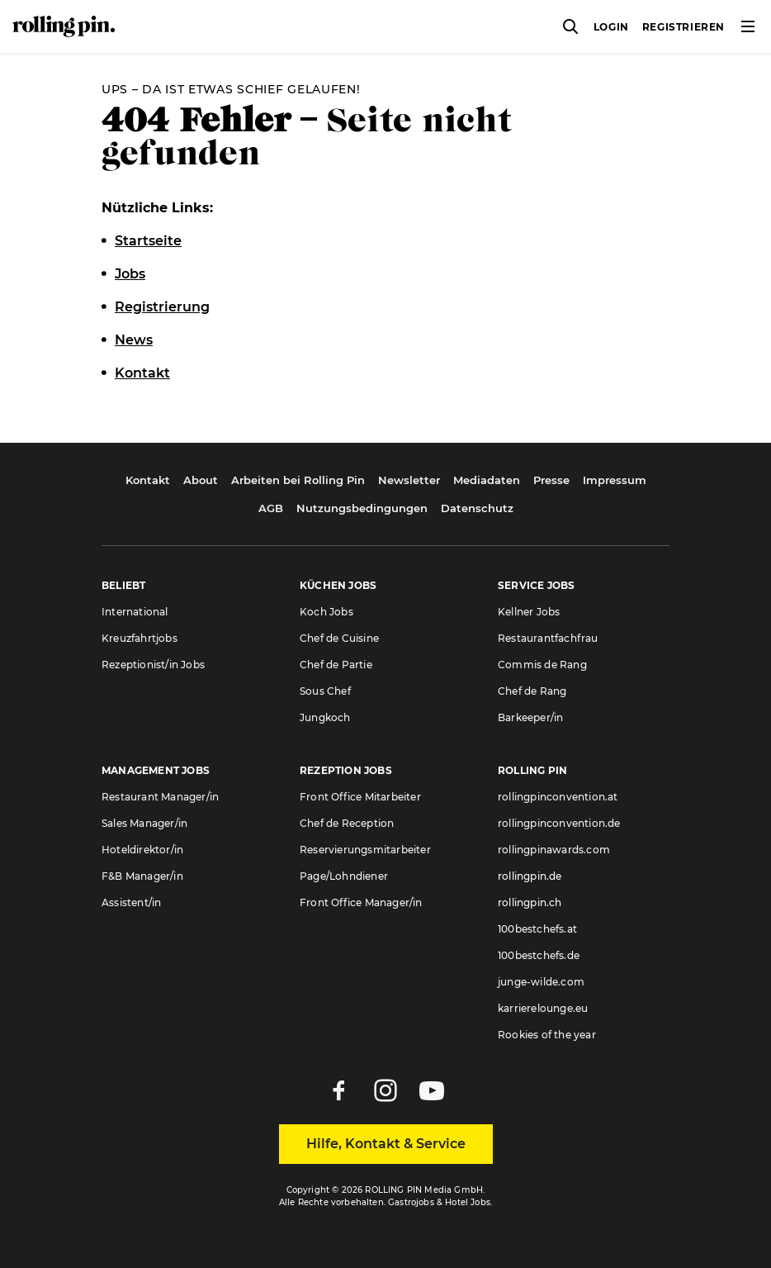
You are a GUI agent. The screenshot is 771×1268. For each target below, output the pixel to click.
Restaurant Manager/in (160, 797)
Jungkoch (325, 717)
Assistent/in (131, 902)
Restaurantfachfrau (548, 638)
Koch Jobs (326, 612)
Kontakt (147, 480)
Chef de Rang (532, 691)
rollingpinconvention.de (559, 823)
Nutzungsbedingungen (362, 508)
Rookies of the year (547, 1034)
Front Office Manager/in (361, 902)
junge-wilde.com (541, 982)
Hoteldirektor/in (142, 849)
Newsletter (409, 480)
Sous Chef (325, 691)
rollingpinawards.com (554, 849)
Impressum (614, 480)
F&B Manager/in (142, 876)
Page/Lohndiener (344, 876)
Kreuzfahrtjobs (139, 638)
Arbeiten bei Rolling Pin (298, 480)
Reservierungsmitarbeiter (365, 849)
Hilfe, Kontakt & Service (386, 1144)
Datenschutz (477, 508)
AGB (270, 508)
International (135, 612)
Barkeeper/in (530, 717)
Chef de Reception (347, 823)
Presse (551, 480)
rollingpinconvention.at (558, 797)
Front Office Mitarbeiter (360, 797)
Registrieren (683, 27)
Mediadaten (486, 480)
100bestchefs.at (537, 929)
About (200, 480)
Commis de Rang (542, 664)
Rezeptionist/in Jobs (153, 664)
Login (611, 27)
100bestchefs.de (538, 955)
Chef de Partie (336, 664)
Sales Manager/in (144, 823)
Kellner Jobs (529, 612)
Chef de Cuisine (339, 638)
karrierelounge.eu (543, 1008)
